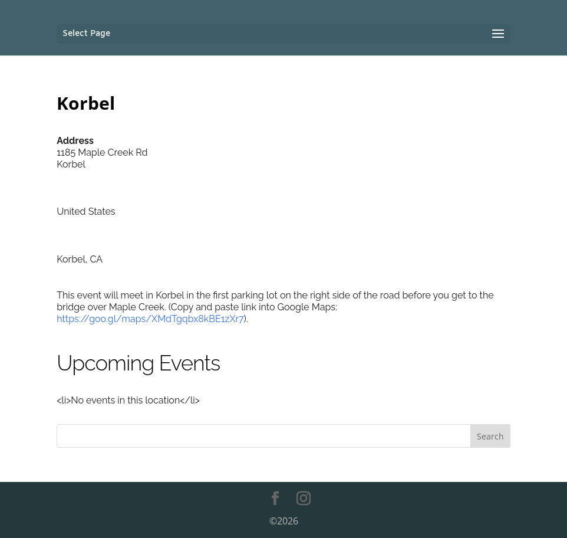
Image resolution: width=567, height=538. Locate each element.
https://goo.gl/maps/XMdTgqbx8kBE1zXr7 (150, 318)
